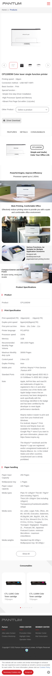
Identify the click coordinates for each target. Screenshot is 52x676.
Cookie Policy (32, 657)
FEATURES (12, 132)
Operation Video (25, 639)
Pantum (5, 627)
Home (4, 10)
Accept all (28, 672)
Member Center (40, 633)
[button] (4, 65)
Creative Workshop (8, 636)
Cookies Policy (45, 667)
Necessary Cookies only (12, 672)
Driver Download (11, 120)
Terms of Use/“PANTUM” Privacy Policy (20, 654)
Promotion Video (25, 633)
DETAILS (24, 132)
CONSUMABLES (38, 132)
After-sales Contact (8, 633)
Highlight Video (24, 636)
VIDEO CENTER (25, 627)
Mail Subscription (41, 636)
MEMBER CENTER (42, 627)
